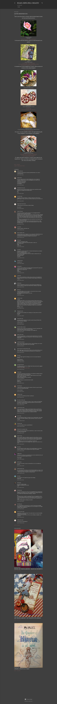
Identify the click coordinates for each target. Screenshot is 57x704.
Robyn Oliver (19, 334)
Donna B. (18, 196)
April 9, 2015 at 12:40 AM (20, 369)
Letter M (21, 165)
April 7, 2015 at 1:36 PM (20, 193)
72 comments (19, 570)
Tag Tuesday (28, 107)
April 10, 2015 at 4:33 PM (20, 465)
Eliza (18, 355)
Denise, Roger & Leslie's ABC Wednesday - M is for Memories (28, 154)
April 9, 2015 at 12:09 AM (20, 361)
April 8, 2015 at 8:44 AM (20, 237)
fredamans (19, 260)
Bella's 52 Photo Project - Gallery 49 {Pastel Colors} (28, 39)
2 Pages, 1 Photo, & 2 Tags (21, 669)
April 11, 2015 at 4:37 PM (20, 487)
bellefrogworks (19, 468)
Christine (18, 423)
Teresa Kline (19, 318)
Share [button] (15, 164)
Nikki (18, 289)
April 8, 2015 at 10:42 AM (20, 257)
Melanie (18, 177)
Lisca (18, 249)
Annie (18, 240)
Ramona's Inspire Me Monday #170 (28, 88)
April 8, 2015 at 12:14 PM (20, 272)
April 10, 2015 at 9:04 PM (20, 473)
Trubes (18, 372)
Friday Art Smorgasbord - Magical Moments (28, 569)
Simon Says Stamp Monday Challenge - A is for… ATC (28, 65)
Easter (19, 165)
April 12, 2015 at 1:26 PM (20, 501)
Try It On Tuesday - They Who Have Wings (28, 63)
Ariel (18, 476)
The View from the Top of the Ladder (23, 367)
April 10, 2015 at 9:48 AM (20, 413)
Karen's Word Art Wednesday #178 (28, 130)
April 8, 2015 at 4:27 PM (20, 308)
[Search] (42, 3)
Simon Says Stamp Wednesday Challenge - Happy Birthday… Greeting (29, 64)
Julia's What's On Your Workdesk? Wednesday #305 (28, 155)
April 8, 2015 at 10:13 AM (20, 246)
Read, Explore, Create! (28, 3)
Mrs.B (18, 482)
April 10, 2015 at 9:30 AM (20, 404)
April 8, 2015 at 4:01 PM (20, 295)
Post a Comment (17, 525)
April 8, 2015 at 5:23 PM (20, 331)
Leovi (18, 226)
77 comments (19, 619)
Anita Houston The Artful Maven (22, 348)
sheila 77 (18, 435)
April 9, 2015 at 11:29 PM (20, 391)
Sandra (18, 283)
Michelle (18, 490)
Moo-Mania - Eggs (28, 108)
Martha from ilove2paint (21, 429)
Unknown (19, 298)
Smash (24, 165)
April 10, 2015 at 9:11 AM (20, 397)
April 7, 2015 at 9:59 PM (20, 208)
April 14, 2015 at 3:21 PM (20, 517)
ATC (17, 165)
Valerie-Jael (19, 171)
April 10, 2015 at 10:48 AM (21, 426)
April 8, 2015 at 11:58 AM (20, 263)
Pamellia (18, 504)
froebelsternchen (20, 187)
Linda (18, 275)
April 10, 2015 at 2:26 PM (20, 450)
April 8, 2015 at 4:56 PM (20, 315)
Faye (18, 446)
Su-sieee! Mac (19, 364)
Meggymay (19, 311)
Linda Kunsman (20, 407)
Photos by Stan (20, 511)
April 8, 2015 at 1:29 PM (20, 280)
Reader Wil (19, 211)
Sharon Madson (20, 232)
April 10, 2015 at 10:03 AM (21, 420)
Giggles (18, 453)
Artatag (18, 266)
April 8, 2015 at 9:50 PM (20, 352)
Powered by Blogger (28, 699)
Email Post (18, 164)
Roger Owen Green (20, 203)
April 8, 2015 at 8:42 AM (20, 229)
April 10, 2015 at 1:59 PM (20, 444)
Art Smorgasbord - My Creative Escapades (27, 618)
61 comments (18, 670)
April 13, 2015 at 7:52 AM (20, 508)
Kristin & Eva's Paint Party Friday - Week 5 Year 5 (28, 109)
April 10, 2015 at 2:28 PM (20, 459)
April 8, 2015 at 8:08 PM (20, 339)
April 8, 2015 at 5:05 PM (20, 324)
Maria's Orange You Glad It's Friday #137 (28, 156)
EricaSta (18, 385)
